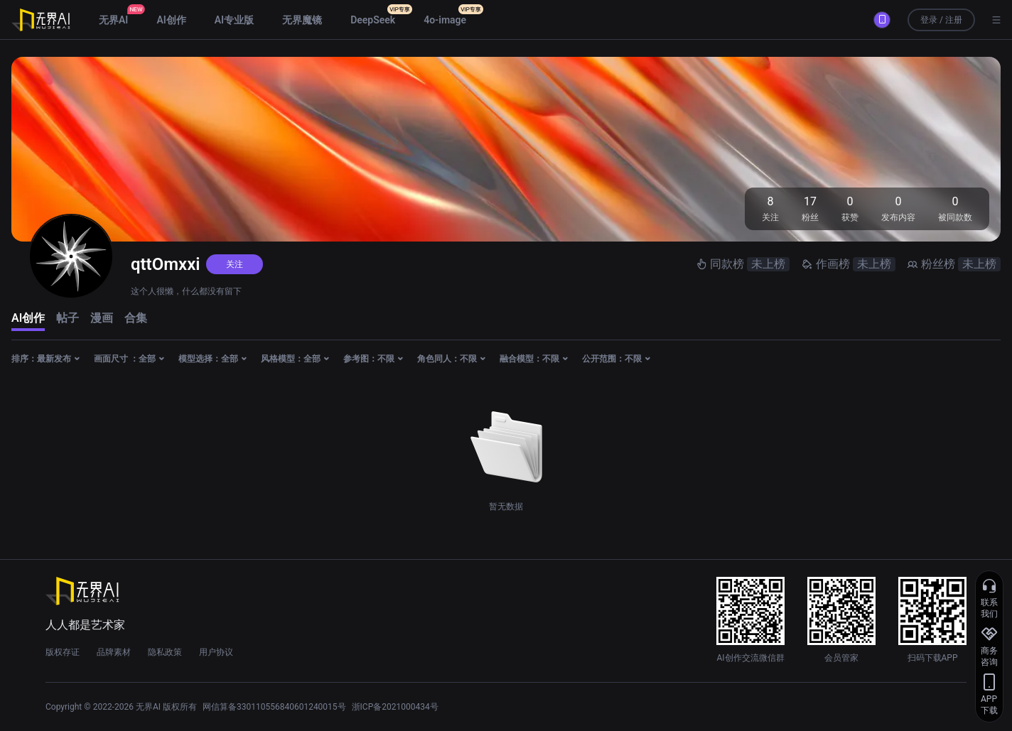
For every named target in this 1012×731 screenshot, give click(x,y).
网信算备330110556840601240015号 (274, 707)
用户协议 (216, 652)
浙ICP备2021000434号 (395, 707)
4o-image (445, 20)
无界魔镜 (302, 20)
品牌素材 (114, 652)
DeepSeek (372, 20)
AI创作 (170, 20)
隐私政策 (165, 652)
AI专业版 (234, 20)
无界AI (113, 20)
